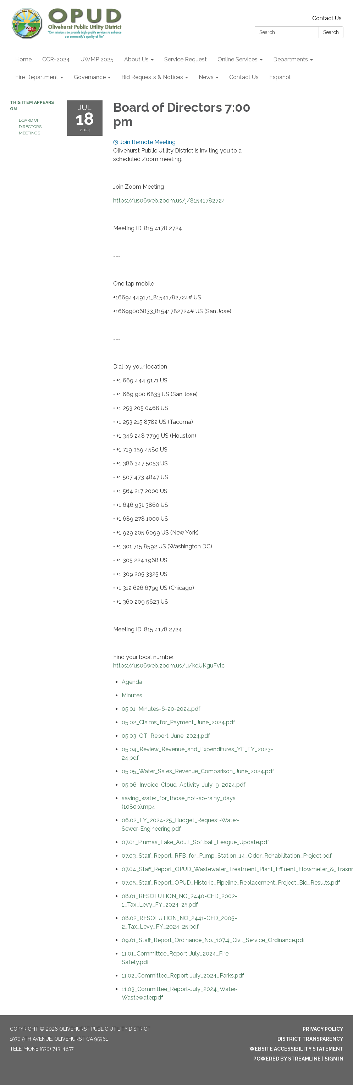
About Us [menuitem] (136, 59)
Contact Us (327, 18)
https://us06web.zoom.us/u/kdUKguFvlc (169, 665)
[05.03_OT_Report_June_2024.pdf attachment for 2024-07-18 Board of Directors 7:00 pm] (166, 735)
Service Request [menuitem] (185, 59)
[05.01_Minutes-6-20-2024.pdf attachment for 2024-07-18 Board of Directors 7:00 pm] (161, 708)
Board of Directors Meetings (30, 126)
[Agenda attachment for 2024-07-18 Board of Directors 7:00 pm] (132, 682)
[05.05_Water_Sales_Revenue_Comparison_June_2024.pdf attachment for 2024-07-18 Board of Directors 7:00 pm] (198, 771)
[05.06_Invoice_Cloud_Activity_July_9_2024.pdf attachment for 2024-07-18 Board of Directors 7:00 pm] (184, 784)
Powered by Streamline (287, 1059)
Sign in (334, 1059)
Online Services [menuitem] (237, 59)
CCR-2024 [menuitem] (56, 59)
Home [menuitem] (23, 59)
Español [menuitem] (280, 77)
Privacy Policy (323, 1029)
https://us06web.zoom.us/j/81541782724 (169, 200)
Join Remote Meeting (144, 142)
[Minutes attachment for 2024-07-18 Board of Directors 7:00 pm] (132, 695)
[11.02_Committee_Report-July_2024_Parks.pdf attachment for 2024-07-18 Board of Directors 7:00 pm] (183, 975)
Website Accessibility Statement (296, 1049)
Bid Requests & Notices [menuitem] (152, 77)
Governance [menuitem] (90, 77)
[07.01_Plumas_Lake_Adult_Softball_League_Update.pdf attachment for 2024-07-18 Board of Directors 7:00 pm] (195, 842)
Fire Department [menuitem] (36, 77)
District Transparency (310, 1039)
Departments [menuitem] (290, 59)
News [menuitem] (206, 77)
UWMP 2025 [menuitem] (97, 59)
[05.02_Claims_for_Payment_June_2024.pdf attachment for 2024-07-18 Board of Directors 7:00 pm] (178, 722)
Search (331, 32)
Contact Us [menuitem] (244, 77)
